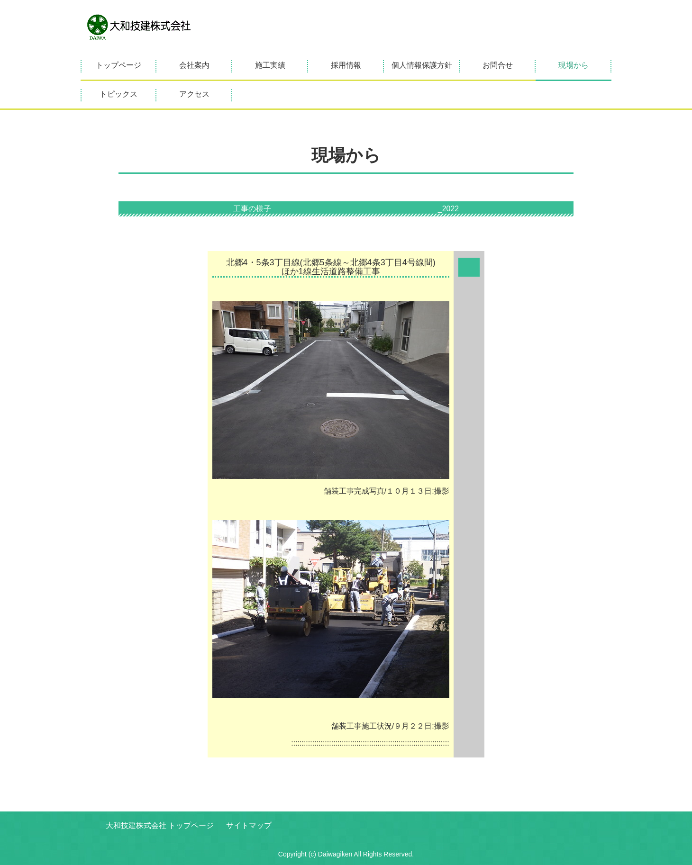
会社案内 (194, 65)
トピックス (118, 94)
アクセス (194, 94)
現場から (573, 65)
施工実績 (270, 65)
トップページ (118, 65)
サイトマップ (249, 825)
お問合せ (498, 65)
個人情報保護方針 (422, 65)
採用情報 (346, 65)
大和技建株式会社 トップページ (160, 825)
